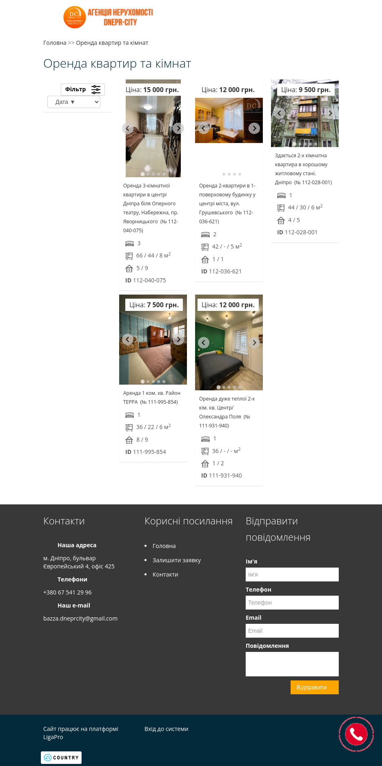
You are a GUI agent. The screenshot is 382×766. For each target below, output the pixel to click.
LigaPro (53, 737)
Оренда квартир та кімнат (112, 42)
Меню (50, 19)
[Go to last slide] (127, 128)
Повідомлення (267, 645)
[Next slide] (178, 128)
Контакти (165, 574)
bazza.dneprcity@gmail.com (80, 618)
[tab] (142, 174)
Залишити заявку (177, 560)
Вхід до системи (166, 729)
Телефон (258, 589)
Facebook (318, 730)
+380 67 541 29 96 (67, 592)
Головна (55, 42)
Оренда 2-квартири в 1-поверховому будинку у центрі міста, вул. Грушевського (227, 203)
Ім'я (251, 561)
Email (254, 617)
